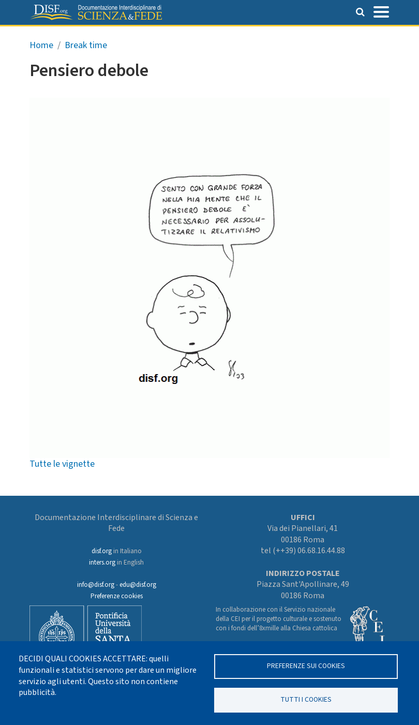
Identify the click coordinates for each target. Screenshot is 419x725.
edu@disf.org (137, 584)
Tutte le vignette (62, 463)
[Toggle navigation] (381, 11)
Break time (86, 45)
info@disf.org (95, 584)
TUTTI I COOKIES (306, 699)
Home (41, 45)
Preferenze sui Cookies (306, 666)
